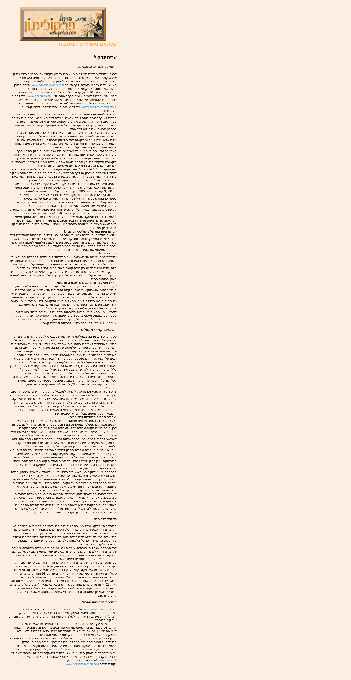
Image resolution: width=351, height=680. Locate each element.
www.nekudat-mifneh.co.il (82, 664)
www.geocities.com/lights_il (99, 107)
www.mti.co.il (108, 660)
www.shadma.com (40, 96)
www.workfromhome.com (64, 649)
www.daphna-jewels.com (48, 85)
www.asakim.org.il (95, 609)
